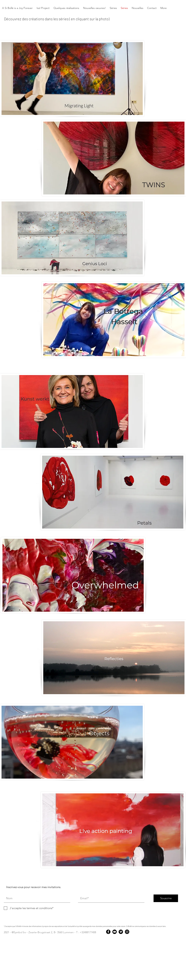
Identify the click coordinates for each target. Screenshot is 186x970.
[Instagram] (127, 932)
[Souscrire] (166, 898)
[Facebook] (108, 932)
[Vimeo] (121, 932)
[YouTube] (114, 932)
